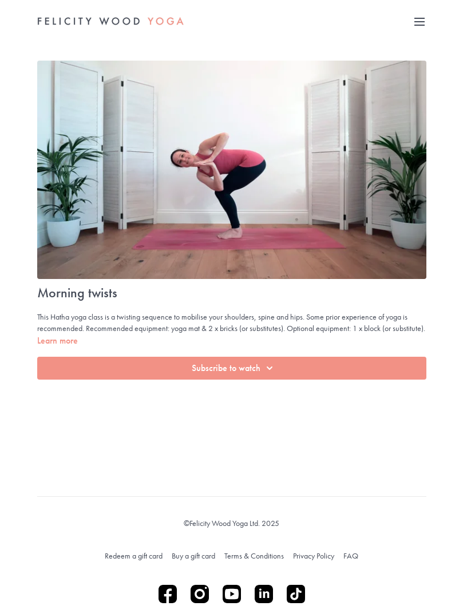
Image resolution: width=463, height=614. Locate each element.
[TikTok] (296, 594)
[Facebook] (168, 594)
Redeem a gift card (134, 556)
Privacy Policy (313, 556)
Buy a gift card (193, 556)
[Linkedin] (264, 594)
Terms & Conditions (254, 556)
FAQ (350, 556)
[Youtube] (232, 594)
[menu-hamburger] (419, 21)
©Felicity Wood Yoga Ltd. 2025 (231, 523)
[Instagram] (200, 594)
